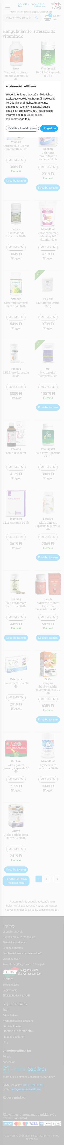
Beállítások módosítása (22, 128)
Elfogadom (49, 128)
